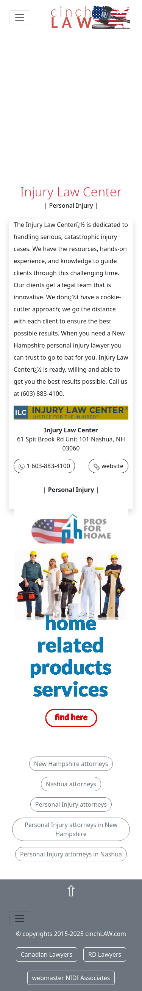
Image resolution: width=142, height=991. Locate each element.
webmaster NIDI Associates (71, 978)
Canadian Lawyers (46, 954)
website (112, 466)
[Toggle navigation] (19, 17)
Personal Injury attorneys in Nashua (71, 854)
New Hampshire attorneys (71, 764)
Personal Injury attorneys (71, 804)
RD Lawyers (104, 954)
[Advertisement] (71, 109)
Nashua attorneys (71, 784)
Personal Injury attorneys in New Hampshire (71, 829)
